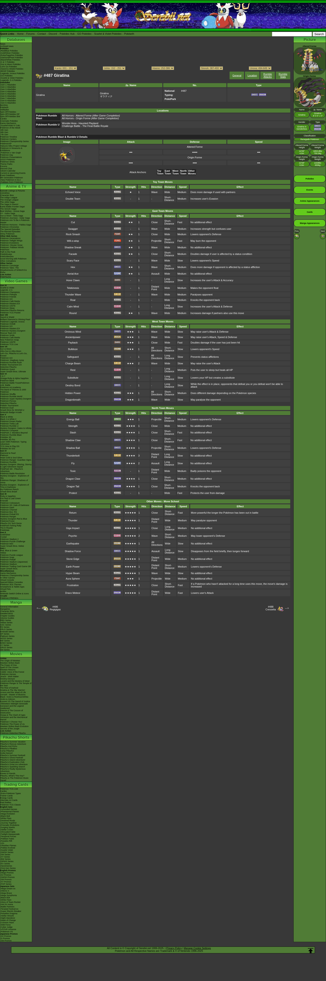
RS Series (5, 627)
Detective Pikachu (8, 367)
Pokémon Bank (7, 380)
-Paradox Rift (6, 841)
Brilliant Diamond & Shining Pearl (15, 319)
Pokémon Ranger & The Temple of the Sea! (15, 684)
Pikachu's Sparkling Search (12, 767)
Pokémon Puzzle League (11, 555)
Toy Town (160, 172)
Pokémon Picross (8, 401)
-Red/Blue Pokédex (9, 51)
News (2, 44)
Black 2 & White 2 (8, 419)
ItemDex (4, 105)
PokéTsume (5, 277)
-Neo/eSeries (6, 866)
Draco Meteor (72, 593)
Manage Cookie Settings (197, 948)
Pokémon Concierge (9, 265)
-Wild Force (5, 925)
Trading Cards (16, 784)
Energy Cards (6, 798)
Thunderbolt (73, 455)
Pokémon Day (6, 155)
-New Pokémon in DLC (10, 180)
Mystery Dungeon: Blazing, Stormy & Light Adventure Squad (16, 465)
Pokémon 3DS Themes (10, 584)
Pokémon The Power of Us (12, 724)
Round (73, 313)
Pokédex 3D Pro (7, 439)
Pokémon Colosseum (10, 503)
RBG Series (5, 620)
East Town (168, 172)
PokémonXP (6, 144)
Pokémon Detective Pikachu (13, 733)
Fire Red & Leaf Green (10, 498)
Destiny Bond (72, 385)
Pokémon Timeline (8, 137)
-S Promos (5, 938)
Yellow (3, 553)
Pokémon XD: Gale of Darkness (14, 505)
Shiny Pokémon (7, 234)
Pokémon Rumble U (9, 426)
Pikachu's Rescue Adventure (13, 744)
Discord (53, 33)
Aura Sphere (73, 578)
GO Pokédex (84, 33)
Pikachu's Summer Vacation (13, 742)
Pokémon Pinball (8, 559)
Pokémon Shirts (7, 162)
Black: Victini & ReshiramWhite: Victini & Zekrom (14, 698)
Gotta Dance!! (6, 753)
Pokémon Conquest (9, 430)
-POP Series (6, 884)
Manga (16, 602)
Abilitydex (4, 110)
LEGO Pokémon (7, 159)
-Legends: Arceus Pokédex (12, 73)
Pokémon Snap (7, 557)
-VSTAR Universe (8, 929)
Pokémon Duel (7, 408)
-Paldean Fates (7, 839)
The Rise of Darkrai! (9, 688)
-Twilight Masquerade (10, 834)
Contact (41, 33)
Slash (73, 432)
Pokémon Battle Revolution (12, 473)
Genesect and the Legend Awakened (12, 707)
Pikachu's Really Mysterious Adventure (13, 770)
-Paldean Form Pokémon (11, 182)
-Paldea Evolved (7, 848)
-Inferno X (4, 891)
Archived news (7, 46)
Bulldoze (73, 349)
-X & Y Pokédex (7, 62)
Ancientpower (73, 337)
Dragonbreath (72, 399)
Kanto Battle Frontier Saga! (12, 206)
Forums (30, 33)
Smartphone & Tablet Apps (12, 587)
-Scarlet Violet (6, 850)
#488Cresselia (271, 608)
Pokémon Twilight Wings (11, 240)
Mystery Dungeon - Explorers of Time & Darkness (14, 486)
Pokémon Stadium (8, 564)
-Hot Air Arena (6, 904)
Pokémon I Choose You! (11, 722)
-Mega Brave (6, 893)
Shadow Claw (72, 440)
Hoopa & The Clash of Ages (12, 715)
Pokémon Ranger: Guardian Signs (15, 460)
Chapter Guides (7, 616)
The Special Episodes (10, 229)
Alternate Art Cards (8, 800)
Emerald (4, 501)
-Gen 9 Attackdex (8, 103)
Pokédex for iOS (7, 448)
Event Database (7, 175)
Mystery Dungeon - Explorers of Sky (14, 477)
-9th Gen (4, 130)
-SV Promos (5, 875)
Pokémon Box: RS (8, 512)
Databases (16, 39)
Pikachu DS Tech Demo (11, 523)
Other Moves (192, 172)
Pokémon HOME (8, 324)
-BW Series (5, 859)
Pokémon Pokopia (8, 294)
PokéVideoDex (7, 256)
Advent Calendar (7, 171)
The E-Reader (6, 528)
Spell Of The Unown (9, 667)
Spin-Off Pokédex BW (10, 116)
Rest (73, 370)
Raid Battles (5, 802)
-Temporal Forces (8, 836)
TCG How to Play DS (9, 446)
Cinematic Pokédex (9, 121)
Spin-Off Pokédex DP (9, 114)
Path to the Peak (7, 252)
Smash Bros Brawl (8, 491)
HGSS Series (6, 638)
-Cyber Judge (6, 927)
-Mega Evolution (7, 814)
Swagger (73, 228)
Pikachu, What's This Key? (12, 776)
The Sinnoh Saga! (8, 209)
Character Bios (7, 195)
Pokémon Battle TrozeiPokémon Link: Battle (14, 384)
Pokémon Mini (6, 544)
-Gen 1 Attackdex (8, 85)
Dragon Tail (73, 486)
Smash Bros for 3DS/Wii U (12, 410)
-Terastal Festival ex (9, 909)
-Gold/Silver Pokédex (9, 53)
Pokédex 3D (5, 437)
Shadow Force (73, 551)
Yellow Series (6, 622)
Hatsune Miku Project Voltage (13, 146)
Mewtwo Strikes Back (10, 663)
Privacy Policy (174, 948)
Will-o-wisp (73, 240)
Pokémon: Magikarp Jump (12, 360)
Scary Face (73, 260)
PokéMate (5, 530)
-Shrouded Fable (7, 832)
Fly (73, 463)
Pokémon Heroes (8, 674)
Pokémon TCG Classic (10, 805)
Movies (16, 654)
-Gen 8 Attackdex (8, 100)
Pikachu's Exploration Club (12, 762)
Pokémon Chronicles (9, 227)
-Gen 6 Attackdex (8, 96)
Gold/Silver (5, 535)
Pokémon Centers (8, 139)
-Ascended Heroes (8, 809)
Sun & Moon (6, 349)
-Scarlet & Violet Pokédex (11, 78)
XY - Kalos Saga (7, 213)
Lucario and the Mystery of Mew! (15, 681)
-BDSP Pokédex (7, 71)
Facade (73, 254)
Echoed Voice (72, 192)
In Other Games (7, 578)
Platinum (4, 455)
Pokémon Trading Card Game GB (15, 566)
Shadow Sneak (73, 247)
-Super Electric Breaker (10, 911)
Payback (73, 342)
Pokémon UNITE (8, 306)
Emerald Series (7, 632)
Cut (73, 222)
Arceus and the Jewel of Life (13, 692)
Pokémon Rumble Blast (11, 435)
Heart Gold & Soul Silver (11, 458)
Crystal (3, 537)
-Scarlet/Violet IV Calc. (10, 125)
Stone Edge (72, 559)
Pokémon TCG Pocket (10, 313)
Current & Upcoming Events (13, 173)
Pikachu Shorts (16, 737)
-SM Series (5, 854)
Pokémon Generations (10, 238)
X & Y (2, 376)
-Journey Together (8, 823)
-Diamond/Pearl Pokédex (11, 57)
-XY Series (5, 857)
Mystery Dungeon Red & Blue (13, 519)
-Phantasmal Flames (9, 811)
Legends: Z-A (6, 290)
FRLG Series (6, 629)
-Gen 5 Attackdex (8, 94)
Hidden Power (73, 393)
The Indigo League (8, 197)
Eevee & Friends (7, 773)
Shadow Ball (73, 448)
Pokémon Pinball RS (9, 514)
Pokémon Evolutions (9, 243)
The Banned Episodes (10, 231)
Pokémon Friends (8, 297)
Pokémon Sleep (7, 308)
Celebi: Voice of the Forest (12, 672)
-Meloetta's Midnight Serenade (14, 704)
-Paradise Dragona (8, 913)
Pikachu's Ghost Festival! (11, 757)
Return (73, 512)
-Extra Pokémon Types (10, 793)
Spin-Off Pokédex (8, 112)
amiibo (3, 591)
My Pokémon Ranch (9, 489)
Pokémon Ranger (8, 516)
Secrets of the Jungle (9, 728)
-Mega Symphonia (8, 895)
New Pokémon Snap (9, 340)
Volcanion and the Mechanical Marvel (13, 718)
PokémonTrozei (7, 521)
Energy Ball (73, 419)
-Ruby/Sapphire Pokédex (11, 55)
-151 (2, 843)
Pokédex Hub (67, 33)
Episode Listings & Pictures (12, 191)
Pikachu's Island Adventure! (12, 760)
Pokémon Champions (10, 292)
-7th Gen (4, 134)
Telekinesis (73, 288)
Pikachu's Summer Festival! (12, 755)
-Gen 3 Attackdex (8, 89)
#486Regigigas (55, 608)
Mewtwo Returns (7, 670)
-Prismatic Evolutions (9, 825)
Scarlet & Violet (7, 288)
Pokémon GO (6, 299)
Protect (73, 493)
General (237, 75)
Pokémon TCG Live (9, 344)
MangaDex (5, 609)
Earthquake (72, 543)
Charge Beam (73, 363)
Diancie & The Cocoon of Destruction (11, 711)
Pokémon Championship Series (14, 141)
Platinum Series (7, 636)
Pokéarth (129, 33)
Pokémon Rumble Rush (11, 362)
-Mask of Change (8, 920)
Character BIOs (7, 611)
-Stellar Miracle (7, 916)
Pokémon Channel (8, 510)
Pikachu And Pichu (8, 746)
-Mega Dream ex (7, 888)
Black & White (6, 417)
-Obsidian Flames (8, 845)
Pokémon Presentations (11, 157)
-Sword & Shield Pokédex (11, 69)
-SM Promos (6, 879)
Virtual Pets (5, 589)
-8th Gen (4, 132)
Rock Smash (73, 234)
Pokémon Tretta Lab (9, 424)
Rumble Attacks (267, 75)
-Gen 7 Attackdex (8, 98)
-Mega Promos (7, 873)
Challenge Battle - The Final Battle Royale (85, 126)
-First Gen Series (8, 868)
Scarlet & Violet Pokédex (108, 33)
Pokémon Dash (7, 507)
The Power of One (8, 665)
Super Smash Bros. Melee (12, 546)
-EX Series (5, 864)
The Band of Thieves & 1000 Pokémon (13, 391)
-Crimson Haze (7, 922)
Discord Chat (6, 168)
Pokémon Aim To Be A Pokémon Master (14, 221)
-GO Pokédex (6, 76)
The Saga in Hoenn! (9, 204)
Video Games (16, 281)
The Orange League (9, 200)
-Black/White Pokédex (10, 60)
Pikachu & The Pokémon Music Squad (14, 779)
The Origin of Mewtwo (10, 661)
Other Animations (8, 261)
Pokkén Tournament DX (11, 365)
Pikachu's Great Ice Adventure (14, 764)
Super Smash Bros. (9, 569)
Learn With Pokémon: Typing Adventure (13, 443)
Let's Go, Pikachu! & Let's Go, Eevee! (13, 354)
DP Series (4, 634)
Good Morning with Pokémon (13, 259)
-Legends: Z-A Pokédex (11, 80)
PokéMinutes (6, 254)
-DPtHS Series (7, 861)
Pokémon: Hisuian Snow (11, 245)
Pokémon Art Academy (10, 387)
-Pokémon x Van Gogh (10, 153)
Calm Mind (73, 306)
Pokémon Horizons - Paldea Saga (15, 225)
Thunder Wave (73, 294)
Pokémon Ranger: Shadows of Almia (14, 481)
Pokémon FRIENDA (9, 598)
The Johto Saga (7, 202)
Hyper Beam (73, 573)
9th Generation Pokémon (11, 177)
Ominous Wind (73, 331)
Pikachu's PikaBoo (8, 748)
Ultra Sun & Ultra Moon (10, 351)
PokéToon (4, 250)
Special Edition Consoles (11, 582)
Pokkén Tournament (9, 405)
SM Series (5, 650)
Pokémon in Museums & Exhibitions (11, 149)
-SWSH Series (6, 852)
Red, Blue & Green (8, 550)
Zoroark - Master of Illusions (13, 694)
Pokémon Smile (7, 335)
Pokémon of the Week (10, 128)
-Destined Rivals (7, 820)
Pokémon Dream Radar (11, 421)
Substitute (72, 377)
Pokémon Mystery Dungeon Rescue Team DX (12, 332)
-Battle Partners (7, 907)
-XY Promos (5, 882)
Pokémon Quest (7, 369)
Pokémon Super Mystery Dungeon (15, 399)
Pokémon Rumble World (11, 396)
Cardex (3, 119)
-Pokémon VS (6, 931)
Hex (73, 267)
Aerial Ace (73, 273)
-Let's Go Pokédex (8, 66)
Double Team (73, 198)
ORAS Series (6, 647)
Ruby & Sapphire (8, 496)
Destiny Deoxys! (7, 679)
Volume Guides (7, 618)
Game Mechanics (8, 123)
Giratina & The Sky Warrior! (12, 690)
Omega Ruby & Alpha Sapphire (14, 378)
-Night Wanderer (7, 918)
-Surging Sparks (7, 827)
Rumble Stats (283, 75)
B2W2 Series (6, 643)
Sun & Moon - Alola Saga (11, 216)
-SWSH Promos (7, 877)
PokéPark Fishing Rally (10, 525)
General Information (9, 607)
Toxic (73, 471)
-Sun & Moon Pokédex (10, 64)
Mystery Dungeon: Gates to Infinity (15, 428)
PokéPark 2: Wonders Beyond (13, 433)
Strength (73, 426)
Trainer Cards (6, 796)
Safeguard (73, 356)
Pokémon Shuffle (8, 394)
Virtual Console (7, 580)
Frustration (73, 585)
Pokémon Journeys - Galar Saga (15, 218)
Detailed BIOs (6, 613)
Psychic (72, 535)
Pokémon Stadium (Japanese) (14, 562)
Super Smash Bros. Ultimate (13, 371)
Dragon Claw (73, 478)
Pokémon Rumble (8, 462)
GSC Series (5, 625)
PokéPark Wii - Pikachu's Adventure (11, 470)
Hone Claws (72, 280)
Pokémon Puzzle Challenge (12, 541)
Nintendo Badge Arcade (11, 412)
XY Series (4, 645)
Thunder (72, 520)
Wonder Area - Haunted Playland (80, 123)
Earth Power (73, 566)
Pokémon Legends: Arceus (12, 322)
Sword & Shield (7, 317)
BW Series (5, 641)
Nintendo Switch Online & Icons (14, 593)
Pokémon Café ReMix (10, 301)
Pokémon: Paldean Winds (12, 247)
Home (20, 33)
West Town (176, 172)
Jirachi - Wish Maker (9, 676)
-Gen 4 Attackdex (8, 91)
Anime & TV (16, 186)
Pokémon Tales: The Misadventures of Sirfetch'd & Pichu (13, 270)
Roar (73, 300)
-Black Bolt (5, 816)
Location (252, 75)
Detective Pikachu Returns (12, 310)
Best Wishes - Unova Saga (12, 211)
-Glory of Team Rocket (10, 902)
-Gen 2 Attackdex (8, 87)
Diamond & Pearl (8, 453)
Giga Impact (72, 528)
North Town (183, 172)
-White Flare (5, 818)
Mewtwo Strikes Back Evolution (14, 726)
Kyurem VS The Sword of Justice (15, 701)
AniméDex (5, 193)
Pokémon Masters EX (10, 303)
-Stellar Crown (6, 830)
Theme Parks (6, 164)
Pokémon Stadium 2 (9, 539)
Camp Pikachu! (7, 751)
